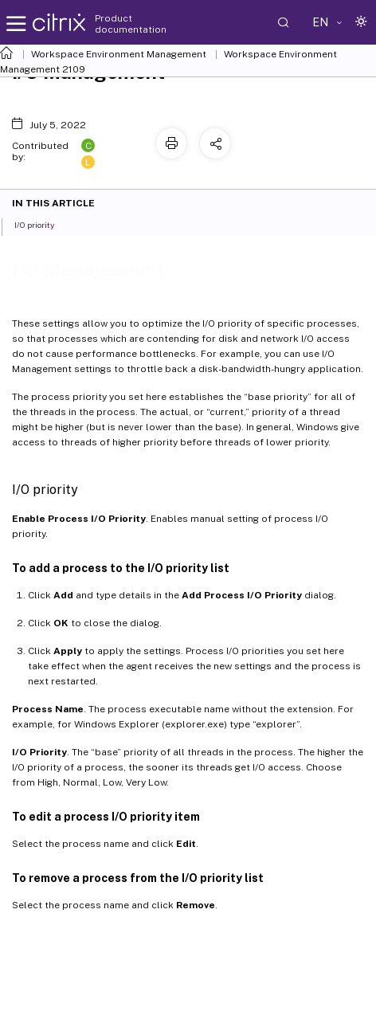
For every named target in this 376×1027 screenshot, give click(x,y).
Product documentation (130, 24)
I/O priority (43, 223)
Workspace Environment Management (118, 54)
